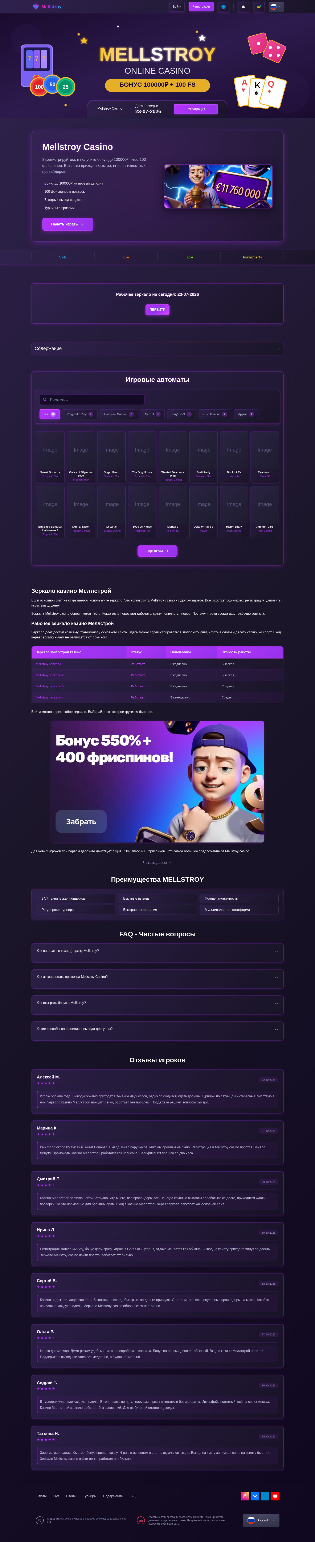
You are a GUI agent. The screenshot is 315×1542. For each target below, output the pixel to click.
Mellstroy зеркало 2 (50, 678)
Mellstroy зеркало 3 (50, 690)
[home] (55, 7)
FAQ (133, 1505)
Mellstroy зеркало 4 (50, 701)
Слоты (41, 1505)
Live (56, 1505)
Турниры (90, 1505)
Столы (71, 1505)
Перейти (157, 312)
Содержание (113, 1505)
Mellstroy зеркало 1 (50, 667)
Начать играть (68, 224)
